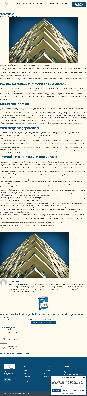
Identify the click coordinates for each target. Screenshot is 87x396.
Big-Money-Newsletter (28, 3)
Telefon (10, 330)
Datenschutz (71, 393)
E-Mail (9, 337)
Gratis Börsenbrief (34, 291)
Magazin (26, 382)
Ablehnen (65, 390)
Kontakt (39, 7)
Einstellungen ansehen (77, 390)
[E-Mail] (3, 339)
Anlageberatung (41, 3)
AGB (45, 373)
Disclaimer (47, 370)
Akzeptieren (56, 390)
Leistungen (27, 376)
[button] (84, 377)
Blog (45, 7)
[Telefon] (3, 332)
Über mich (64, 3)
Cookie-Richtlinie (65, 393)
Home (18, 3)
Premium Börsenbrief (54, 3)
